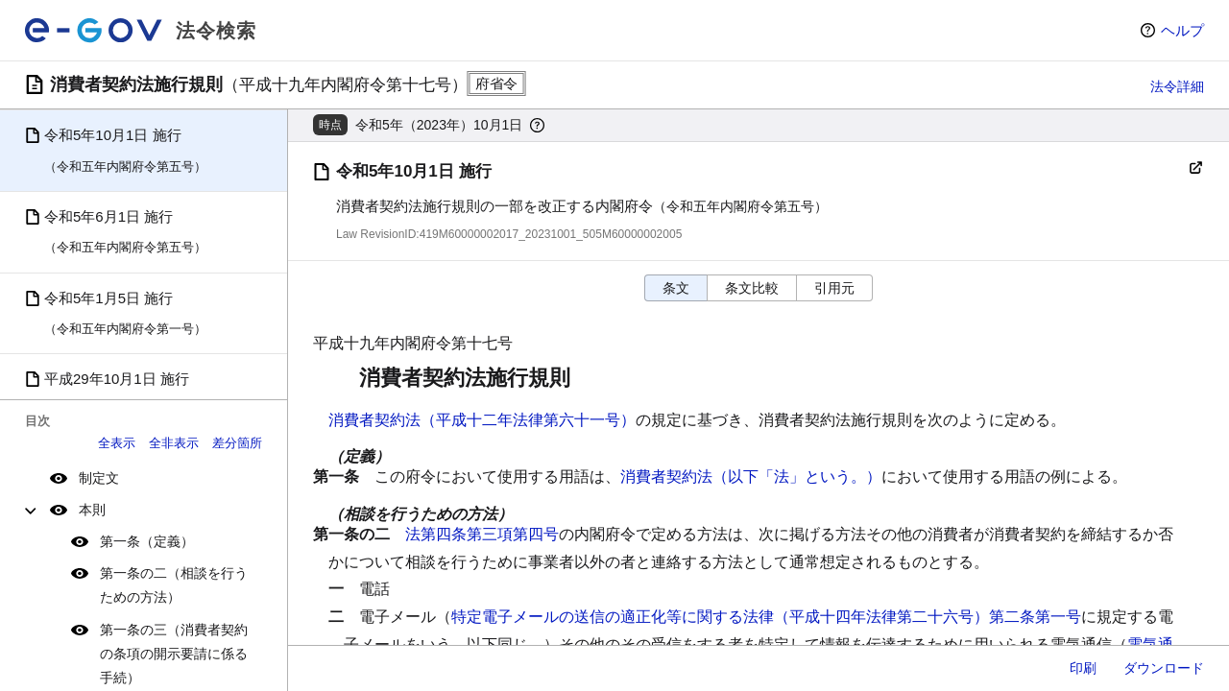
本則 (92, 509)
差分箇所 (237, 443)
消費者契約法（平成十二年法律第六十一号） (482, 420)
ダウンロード (1163, 668)
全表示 (116, 443)
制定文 (99, 478)
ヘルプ (1182, 30)
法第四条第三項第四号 (482, 534)
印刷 (1083, 668)
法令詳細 (1177, 86)
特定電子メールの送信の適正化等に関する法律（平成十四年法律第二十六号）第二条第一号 (766, 616)
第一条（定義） (147, 541)
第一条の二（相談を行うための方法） (174, 585)
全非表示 (174, 443)
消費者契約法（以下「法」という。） (750, 476)
